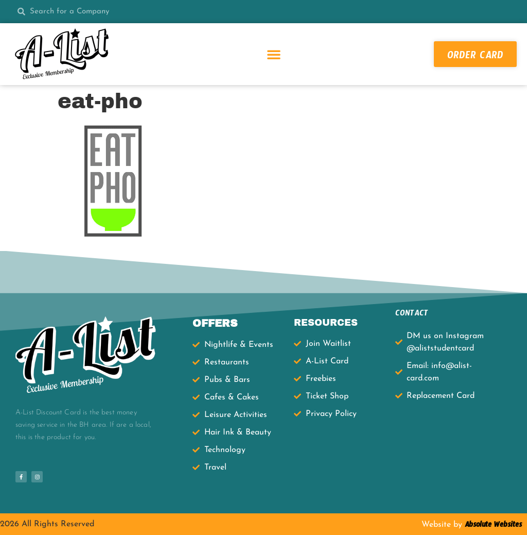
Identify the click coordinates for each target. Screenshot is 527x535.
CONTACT (411, 314)
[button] (274, 54)
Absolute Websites (492, 526)
